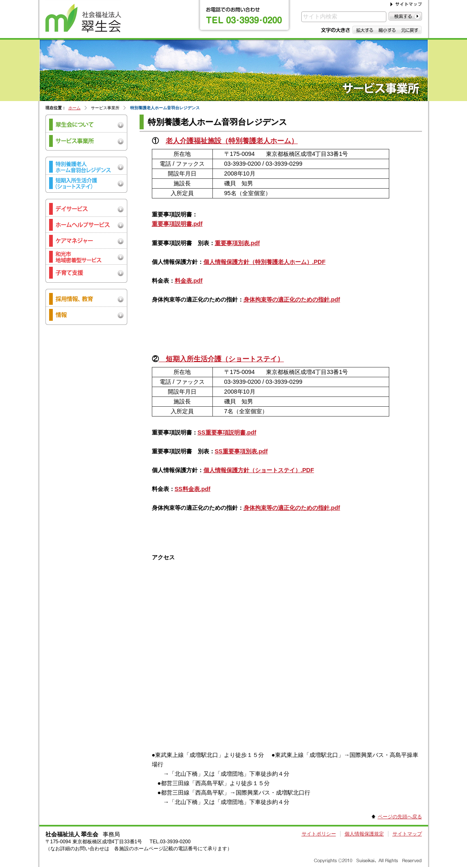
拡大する (364, 30)
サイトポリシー (319, 834)
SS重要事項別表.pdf (241, 451)
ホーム (74, 108)
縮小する (387, 30)
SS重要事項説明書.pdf (227, 432)
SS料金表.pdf (193, 489)
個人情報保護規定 (364, 834)
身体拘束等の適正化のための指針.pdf (292, 299)
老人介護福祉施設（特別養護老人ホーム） (232, 141)
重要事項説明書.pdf (177, 224)
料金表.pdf (189, 280)
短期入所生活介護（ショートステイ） (221, 359)
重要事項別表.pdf (237, 243)
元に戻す (410, 30)
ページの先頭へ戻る (400, 817)
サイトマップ (407, 834)
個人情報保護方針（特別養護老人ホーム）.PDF (264, 262)
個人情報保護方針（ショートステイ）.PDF (258, 470)
